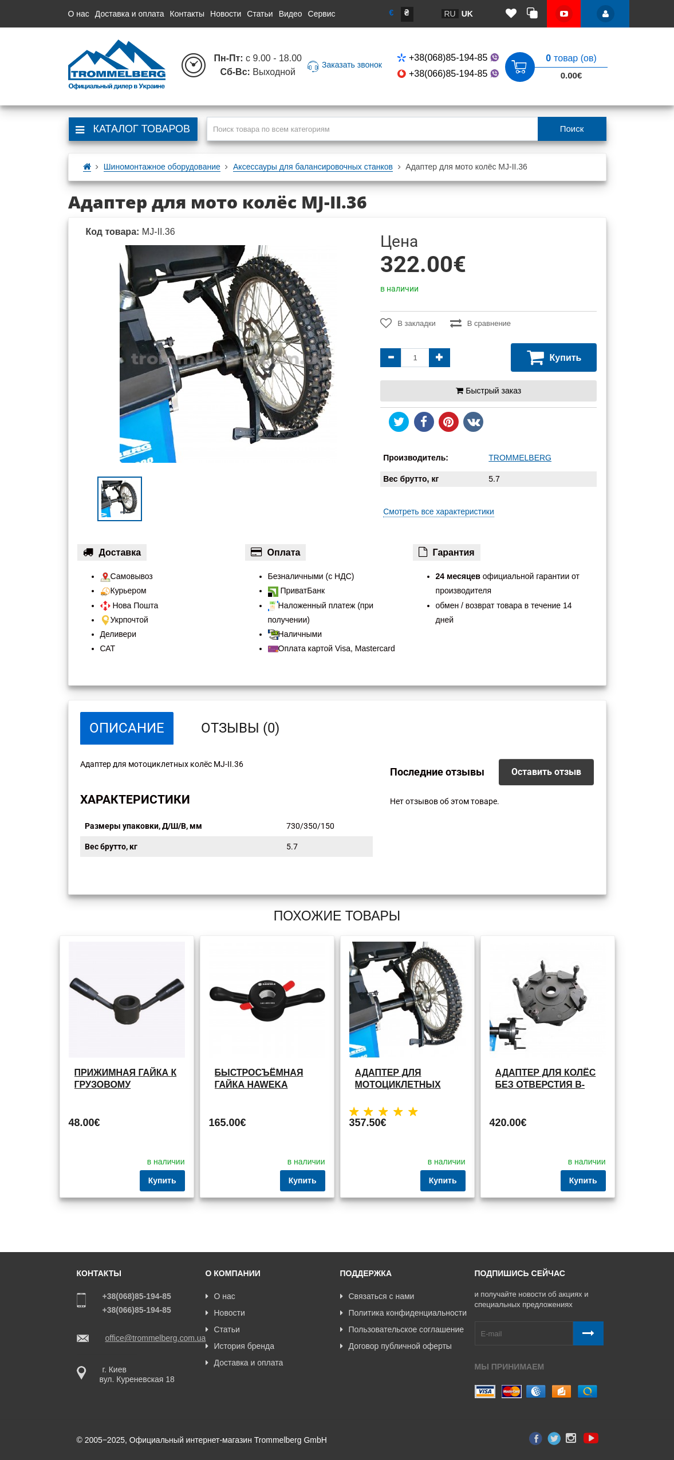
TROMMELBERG (519, 457)
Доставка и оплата (129, 13)
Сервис (322, 13)
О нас (78, 13)
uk (467, 13)
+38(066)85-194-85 (449, 73)
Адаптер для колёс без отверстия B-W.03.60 (545, 1085)
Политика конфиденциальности (403, 1312)
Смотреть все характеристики (438, 511)
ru (450, 13)
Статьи (260, 13)
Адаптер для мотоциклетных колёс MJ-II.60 (398, 1085)
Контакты (187, 13)
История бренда (240, 1346)
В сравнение (480, 323)
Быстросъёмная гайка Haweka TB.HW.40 (259, 1085)
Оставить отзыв (546, 771)
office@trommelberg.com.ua (155, 1338)
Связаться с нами (377, 1296)
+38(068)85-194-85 (449, 57)
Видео (290, 13)
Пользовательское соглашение (402, 1329)
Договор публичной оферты (396, 1346)
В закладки (408, 323)
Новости (225, 13)
